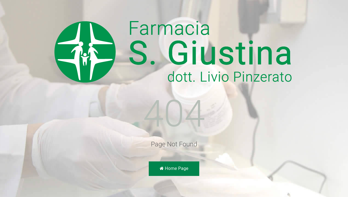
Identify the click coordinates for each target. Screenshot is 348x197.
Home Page (174, 168)
